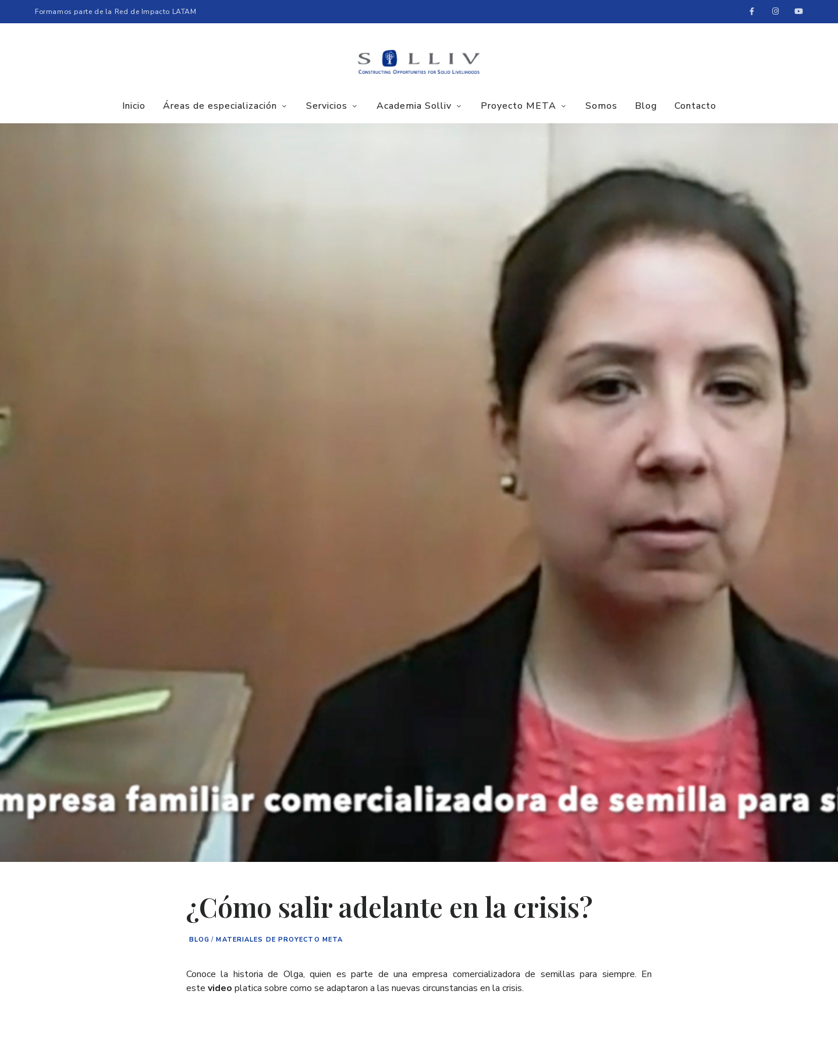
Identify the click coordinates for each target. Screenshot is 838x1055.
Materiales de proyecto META (279, 939)
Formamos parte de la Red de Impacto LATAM (116, 11)
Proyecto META (518, 105)
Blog (646, 105)
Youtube (798, 11)
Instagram (775, 11)
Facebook (752, 11)
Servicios (326, 105)
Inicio (133, 105)
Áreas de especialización (220, 105)
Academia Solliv (414, 105)
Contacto (695, 105)
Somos (601, 105)
